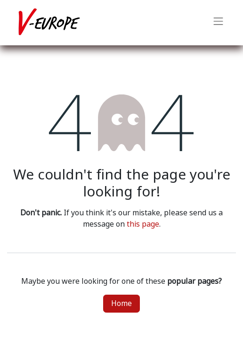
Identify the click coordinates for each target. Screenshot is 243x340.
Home (121, 303)
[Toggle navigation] (218, 22)
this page (143, 224)
